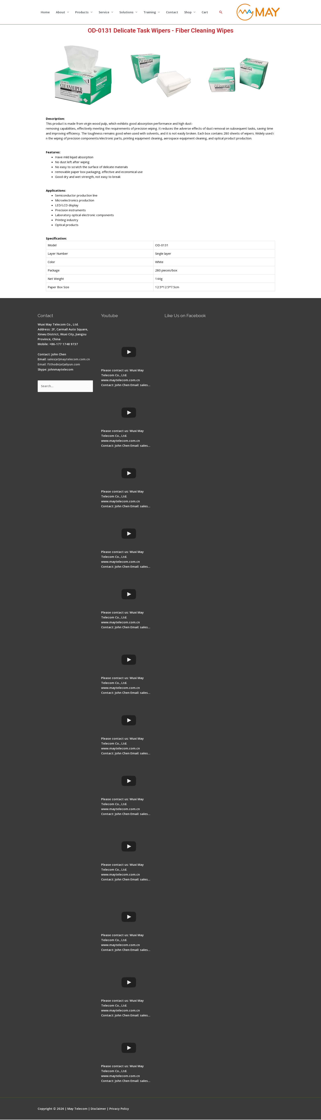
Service (104, 12)
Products (82, 12)
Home (45, 12)
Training (150, 12)
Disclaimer (98, 1109)
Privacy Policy (120, 1109)
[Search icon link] (221, 12)
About (60, 12)
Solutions (126, 12)
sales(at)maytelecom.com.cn (69, 359)
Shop (188, 12)
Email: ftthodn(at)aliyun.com (59, 364)
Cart (205, 12)
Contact (172, 12)
